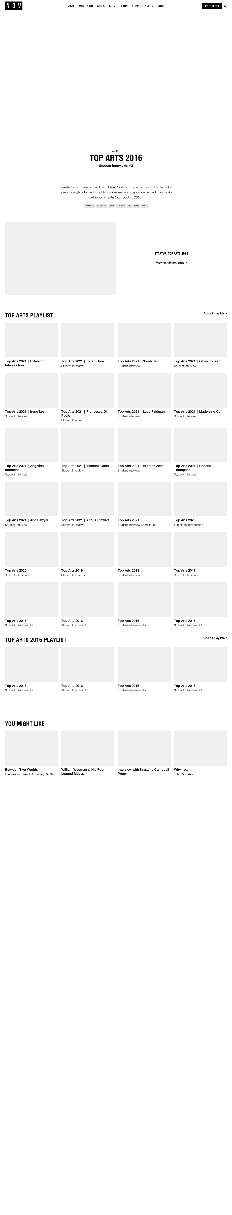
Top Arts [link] (121, 206)
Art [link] (129, 206)
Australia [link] (89, 206)
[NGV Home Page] (13, 6)
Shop (160, 6)
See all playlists (215, 313)
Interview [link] (101, 206)
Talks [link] (137, 206)
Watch (116, 151)
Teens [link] (111, 206)
